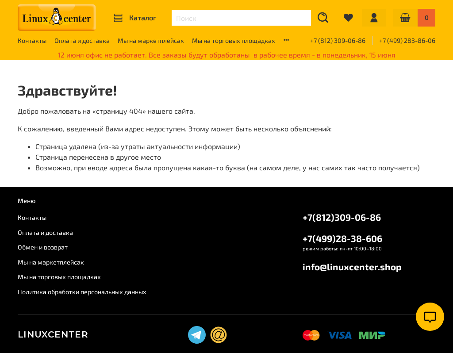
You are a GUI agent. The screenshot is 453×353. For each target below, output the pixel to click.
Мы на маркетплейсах (151, 40)
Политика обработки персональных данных (82, 291)
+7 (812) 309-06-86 (337, 40)
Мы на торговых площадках (233, 40)
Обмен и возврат (43, 247)
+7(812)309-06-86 (342, 217)
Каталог (135, 17)
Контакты (32, 40)
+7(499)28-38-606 (342, 238)
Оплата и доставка (82, 40)
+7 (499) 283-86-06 (407, 40)
